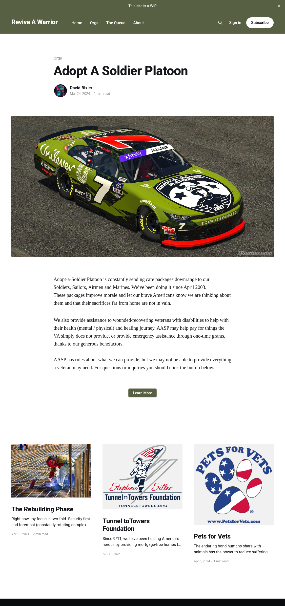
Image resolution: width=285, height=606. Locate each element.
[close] (279, 6)
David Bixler (81, 87)
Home (77, 23)
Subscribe (260, 22)
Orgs (94, 23)
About (138, 23)
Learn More (142, 393)
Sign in (235, 22)
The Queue (115, 23)
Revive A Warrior (34, 22)
